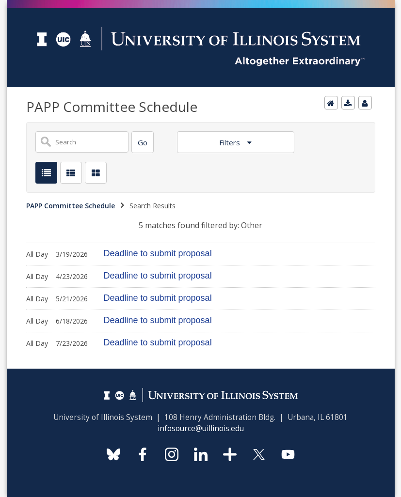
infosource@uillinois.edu (201, 428)
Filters (230, 142)
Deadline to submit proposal (158, 253)
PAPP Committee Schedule (70, 205)
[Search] (142, 142)
